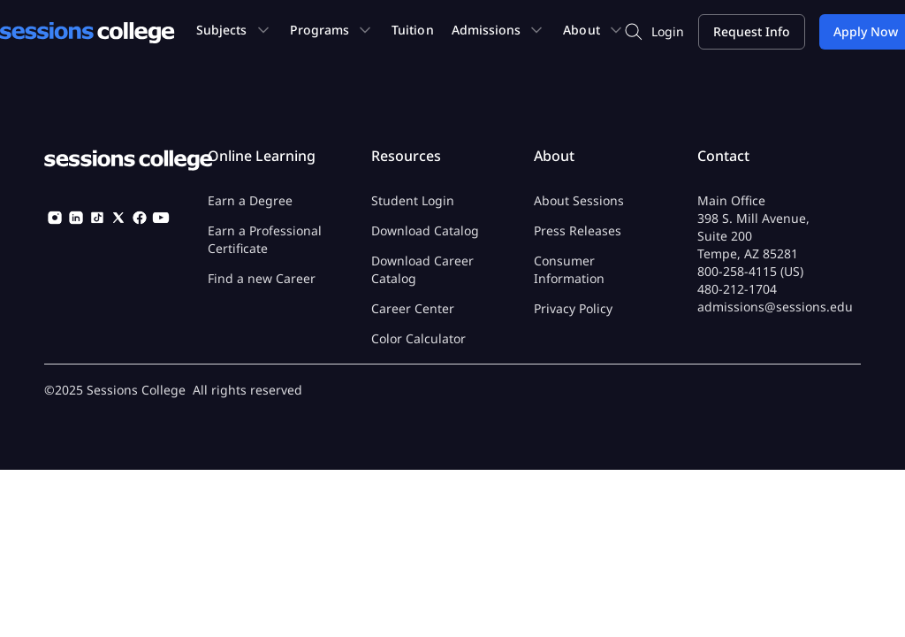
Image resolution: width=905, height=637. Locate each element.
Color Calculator (418, 338)
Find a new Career (262, 278)
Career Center (412, 308)
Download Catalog (425, 230)
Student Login (412, 200)
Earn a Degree (250, 200)
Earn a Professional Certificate (265, 239)
